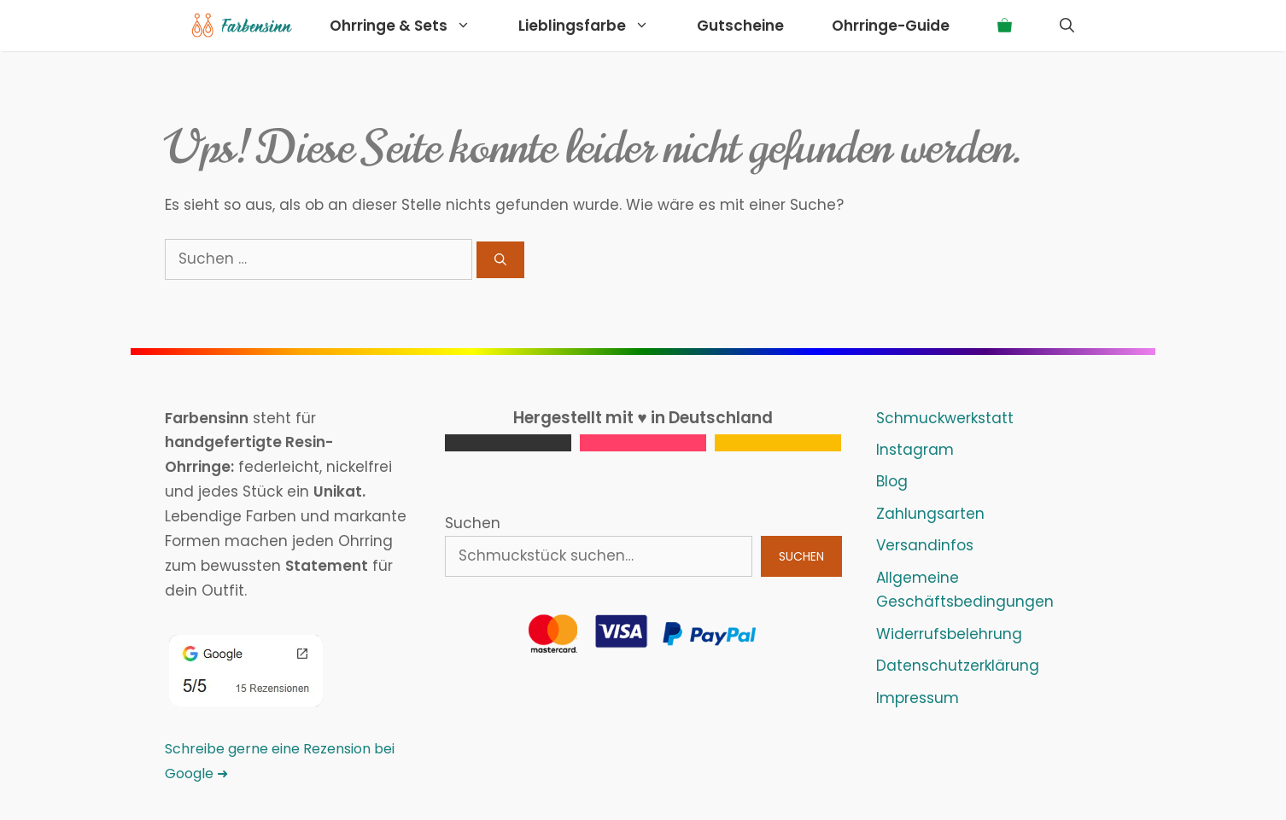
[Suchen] (500, 259)
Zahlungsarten (930, 513)
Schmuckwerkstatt (945, 418)
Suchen (472, 523)
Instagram (915, 449)
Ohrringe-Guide (891, 25)
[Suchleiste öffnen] (1067, 25)
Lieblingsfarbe (595, 25)
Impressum (917, 698)
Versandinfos (924, 545)
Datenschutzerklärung (957, 665)
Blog (892, 481)
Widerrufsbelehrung (949, 634)
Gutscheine (740, 25)
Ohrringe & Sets (412, 25)
